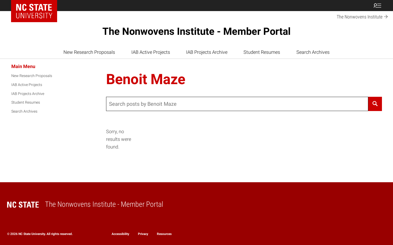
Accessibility (120, 234)
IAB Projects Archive (206, 52)
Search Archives (313, 52)
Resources (164, 234)
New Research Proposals (89, 52)
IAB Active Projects (150, 52)
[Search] (375, 104)
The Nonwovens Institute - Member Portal (196, 31)
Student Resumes (261, 52)
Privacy (143, 234)
